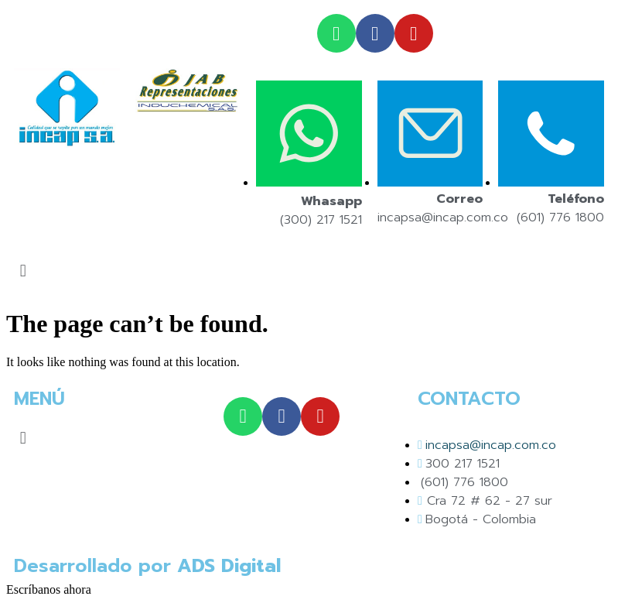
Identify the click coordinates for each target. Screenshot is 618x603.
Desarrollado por (147, 566)
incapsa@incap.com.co (442, 217)
